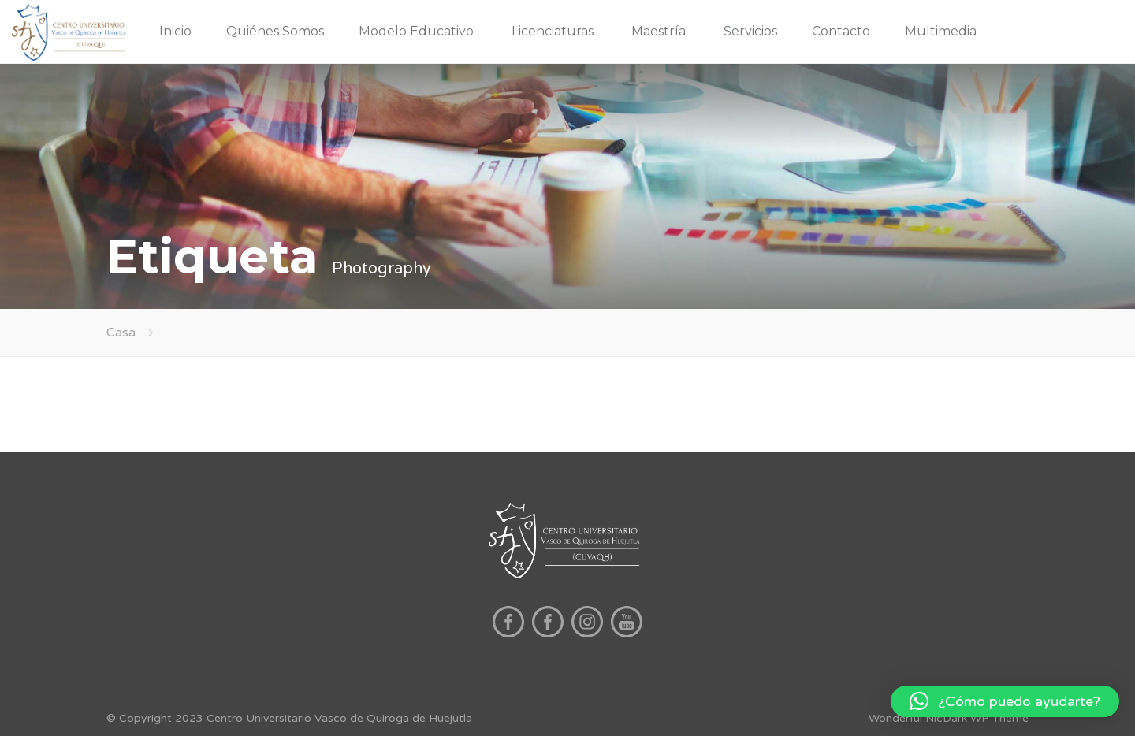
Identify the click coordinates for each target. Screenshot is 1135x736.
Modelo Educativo (416, 31)
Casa (121, 332)
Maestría (658, 31)
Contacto (841, 31)
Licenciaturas (553, 31)
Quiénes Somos (275, 31)
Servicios (750, 31)
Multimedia (941, 31)
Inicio (175, 31)
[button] (1005, 701)
